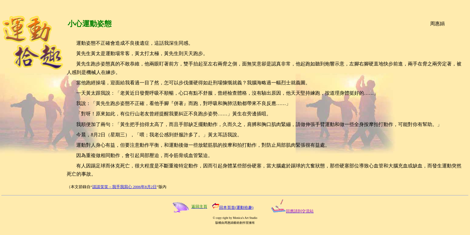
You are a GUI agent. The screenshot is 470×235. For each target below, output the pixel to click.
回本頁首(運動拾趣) (236, 207)
